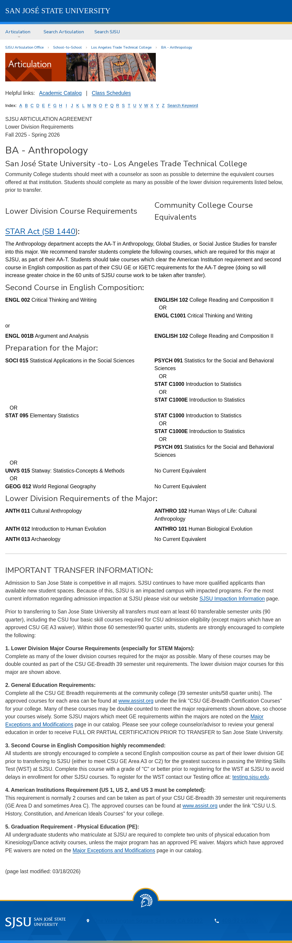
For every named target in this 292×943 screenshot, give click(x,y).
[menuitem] (19, 32)
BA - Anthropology (176, 47)
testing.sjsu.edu (250, 777)
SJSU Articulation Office (24, 47)
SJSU (57, 11)
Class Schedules (111, 93)
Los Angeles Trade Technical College (121, 47)
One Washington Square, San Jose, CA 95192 (148, 920)
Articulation (17, 32)
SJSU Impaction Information (232, 599)
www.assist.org (135, 701)
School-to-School (67, 47)
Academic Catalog (60, 93)
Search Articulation (64, 32)
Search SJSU (107, 32)
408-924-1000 (240, 920)
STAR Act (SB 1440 (40, 231)
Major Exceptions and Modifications (114, 850)
